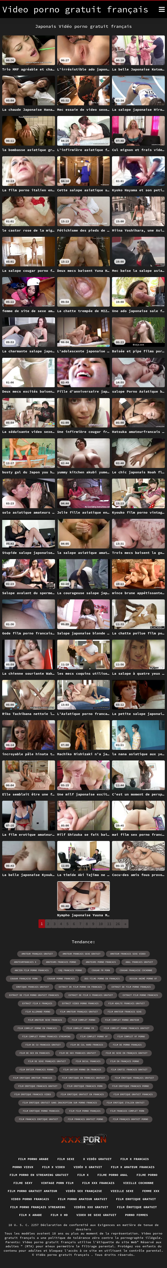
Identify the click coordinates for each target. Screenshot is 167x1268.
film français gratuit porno (130, 1119)
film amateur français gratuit (79, 1011)
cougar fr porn (101, 970)
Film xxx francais (98, 1183)
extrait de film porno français (131, 986)
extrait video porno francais (80, 1003)
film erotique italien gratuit (126, 1102)
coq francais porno (70, 970)
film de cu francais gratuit (43, 1044)
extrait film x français (37, 1003)
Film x (83, 1175)
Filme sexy (23, 1183)
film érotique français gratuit (134, 1077)
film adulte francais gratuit (126, 1003)
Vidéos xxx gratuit (91, 1207)
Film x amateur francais (133, 1167)
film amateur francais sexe (125, 1011)
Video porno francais (30, 1199)
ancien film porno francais (32, 970)
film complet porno (83, 1020)
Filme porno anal (112, 1175)
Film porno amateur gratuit (82, 1199)
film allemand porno (37, 1011)
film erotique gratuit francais (133, 1094)
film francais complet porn (127, 1111)
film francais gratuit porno (85, 1119)
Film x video (53, 1167)
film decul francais (88, 1061)
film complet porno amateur (122, 1020)
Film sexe (65, 1159)
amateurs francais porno (61, 962)
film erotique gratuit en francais (82, 1094)
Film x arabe (30, 1215)
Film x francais (134, 1159)
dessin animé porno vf (143, 978)
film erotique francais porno (130, 1086)
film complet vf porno (131, 1036)
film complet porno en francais (37, 1028)
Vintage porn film (57, 1183)
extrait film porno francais (140, 995)
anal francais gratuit (139, 962)
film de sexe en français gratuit (126, 1053)
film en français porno (124, 1061)
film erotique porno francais (41, 1111)
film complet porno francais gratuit (126, 1028)
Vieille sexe (122, 1191)
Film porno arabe (33, 1159)
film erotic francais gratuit (129, 1069)
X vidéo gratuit (97, 1159)
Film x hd (59, 1215)
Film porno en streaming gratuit (39, 1175)
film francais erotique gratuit (38, 1119)
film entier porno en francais (82, 1069)
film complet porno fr (80, 1028)
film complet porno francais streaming (46, 1036)
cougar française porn (24, 978)
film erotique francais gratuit (37, 1086)
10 (101, 924)
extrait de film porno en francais (80, 986)
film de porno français (127, 1044)
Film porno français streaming (37, 1207)
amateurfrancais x (25, 962)
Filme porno (147, 1175)
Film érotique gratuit (137, 1207)
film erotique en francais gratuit (83, 1077)
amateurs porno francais (101, 962)
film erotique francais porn (84, 1086)
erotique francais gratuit (32, 986)
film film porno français (84, 1111)
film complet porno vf (94, 1036)
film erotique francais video (32, 1094)
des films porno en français (102, 978)
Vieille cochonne (138, 1183)
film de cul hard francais (86, 1044)
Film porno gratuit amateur (32, 1191)
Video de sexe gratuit (97, 1215)
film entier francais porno (36, 1069)
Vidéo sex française (84, 1191)
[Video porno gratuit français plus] (162, 9)
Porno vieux (22, 1167)
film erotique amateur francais (32, 1077)
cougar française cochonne (136, 970)
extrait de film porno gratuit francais (34, 995)
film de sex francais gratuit (77, 1053)
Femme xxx (150, 1191)
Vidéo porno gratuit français (63, 1255)
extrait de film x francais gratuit (90, 995)
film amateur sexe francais (45, 1020)
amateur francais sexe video (127, 953)
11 (109, 924)
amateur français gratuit (37, 953)
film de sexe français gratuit (47, 1061)
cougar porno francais (61, 978)
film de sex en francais (35, 1053)
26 (118, 924)
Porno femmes (136, 1215)
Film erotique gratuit (136, 1199)
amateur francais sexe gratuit (81, 953)
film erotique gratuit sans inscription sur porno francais (60, 1102)
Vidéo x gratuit (87, 1167)
